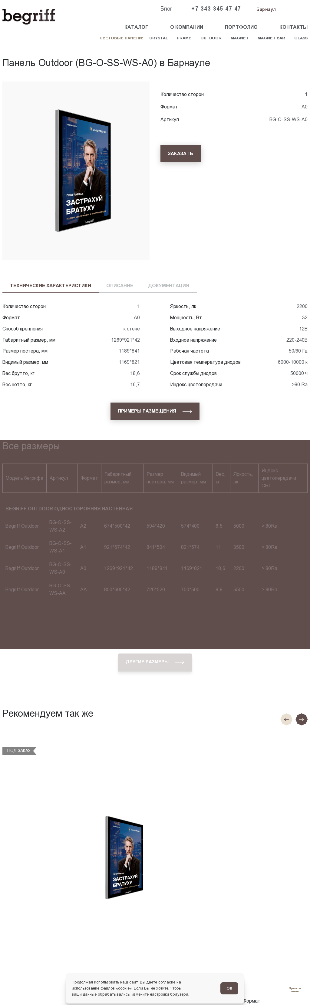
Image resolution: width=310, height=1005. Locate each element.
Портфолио (241, 27)
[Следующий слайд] (301, 719)
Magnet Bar (271, 38)
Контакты (293, 27)
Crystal (158, 38)
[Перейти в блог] (294, 989)
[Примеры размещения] (155, 411)
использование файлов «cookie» (102, 988)
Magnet (240, 38)
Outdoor (211, 38)
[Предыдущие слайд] (286, 719)
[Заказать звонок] (293, 9)
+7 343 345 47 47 (216, 9)
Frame (184, 38)
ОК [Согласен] (229, 988)
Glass (301, 38)
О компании (186, 27)
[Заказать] (180, 153)
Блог (166, 9)
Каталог (136, 27)
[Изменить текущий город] (265, 9)
